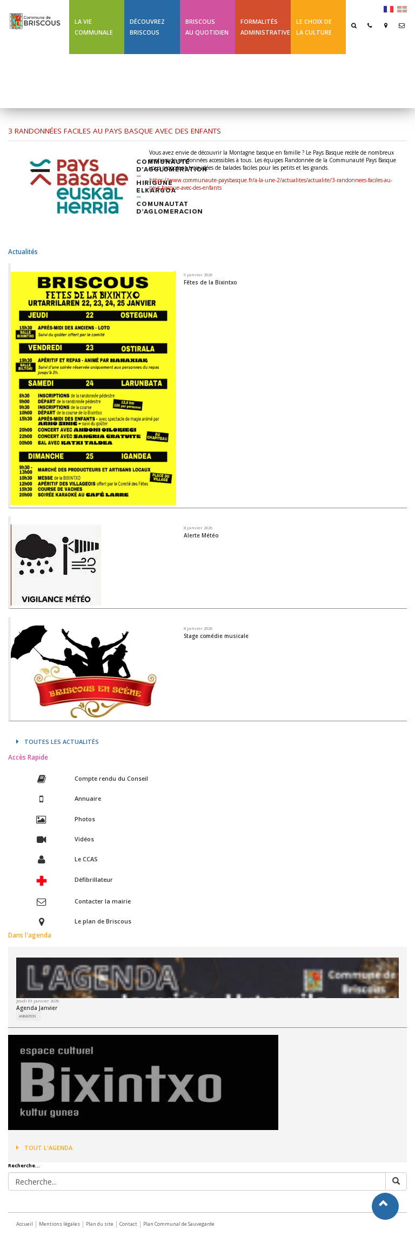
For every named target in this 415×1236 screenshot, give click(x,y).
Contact (128, 1223)
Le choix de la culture (314, 26)
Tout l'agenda (44, 1148)
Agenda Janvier (36, 1008)
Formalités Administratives (265, 26)
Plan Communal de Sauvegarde (179, 1223)
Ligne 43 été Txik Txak (93, 80)
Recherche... (24, 1165)
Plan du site (99, 1223)
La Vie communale (94, 26)
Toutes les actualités (57, 741)
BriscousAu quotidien (207, 26)
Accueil (24, 1223)
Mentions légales (59, 1223)
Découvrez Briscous (147, 26)
